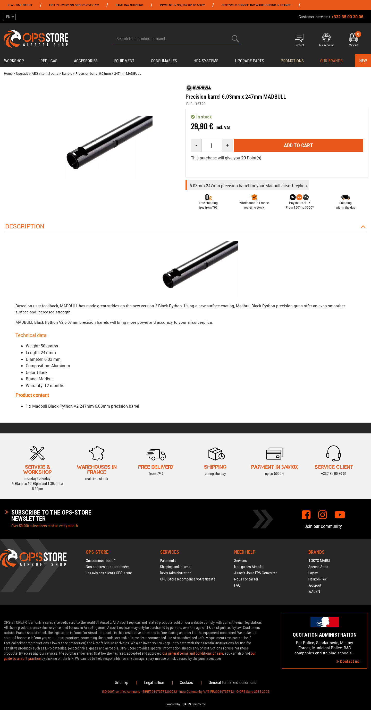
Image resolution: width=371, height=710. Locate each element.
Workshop (14, 60)
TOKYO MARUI (319, 560)
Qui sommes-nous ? (101, 560)
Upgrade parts (249, 60)
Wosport (315, 585)
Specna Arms (318, 566)
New (363, 60)
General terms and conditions (232, 682)
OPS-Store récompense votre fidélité (187, 579)
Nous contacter (246, 579)
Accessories (86, 60)
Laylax (313, 573)
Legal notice (154, 682)
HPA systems (205, 60)
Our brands (331, 60)
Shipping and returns (175, 566)
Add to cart (298, 145)
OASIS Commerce (194, 704)
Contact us (347, 661)
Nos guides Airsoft (248, 566)
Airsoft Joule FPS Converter (255, 573)
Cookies (186, 682)
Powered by (172, 704)
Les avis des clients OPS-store (109, 573)
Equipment (124, 60)
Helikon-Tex (317, 579)
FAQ (237, 585)
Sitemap (121, 682)
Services (240, 560)
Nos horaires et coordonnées (108, 566)
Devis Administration (175, 573)
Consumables (164, 60)
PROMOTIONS (292, 60)
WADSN (314, 591)
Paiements (168, 560)
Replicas (48, 60)
